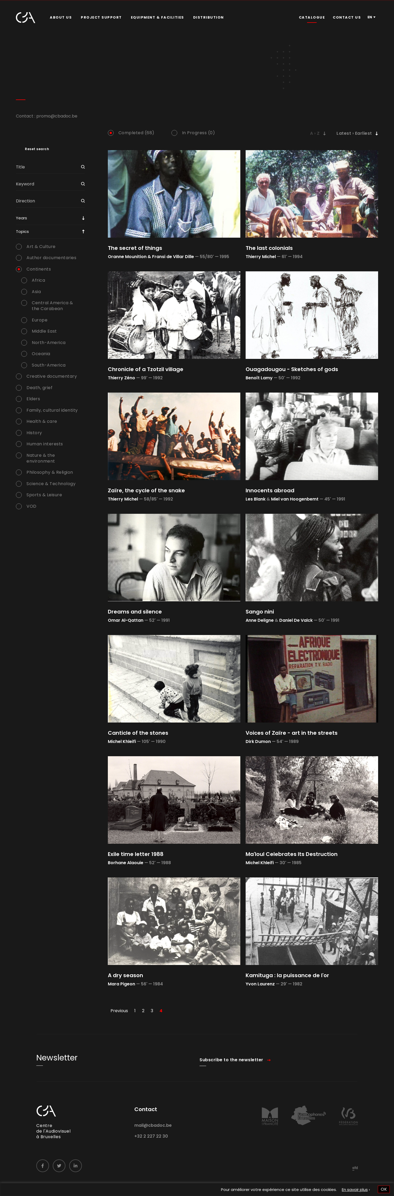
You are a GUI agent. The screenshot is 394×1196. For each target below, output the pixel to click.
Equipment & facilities (157, 17)
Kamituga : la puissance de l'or (287, 975)
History (34, 433)
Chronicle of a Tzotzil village (145, 369)
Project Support (101, 17)
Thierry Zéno (121, 378)
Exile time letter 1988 (135, 854)
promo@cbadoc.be (56, 116)
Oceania (41, 354)
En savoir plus (355, 1189)
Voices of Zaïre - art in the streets (292, 733)
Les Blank (255, 499)
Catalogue (312, 17)
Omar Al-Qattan (125, 620)
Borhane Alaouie (125, 863)
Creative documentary (51, 376)
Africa (38, 280)
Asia (36, 292)
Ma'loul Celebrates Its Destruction (292, 854)
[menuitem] (61, 17)
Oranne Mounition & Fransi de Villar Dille (151, 257)
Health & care (41, 421)
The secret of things (135, 248)
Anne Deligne (260, 620)
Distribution (208, 17)
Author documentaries (51, 258)
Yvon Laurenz (260, 984)
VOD (31, 506)
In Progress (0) (198, 133)
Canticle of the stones (138, 733)
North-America (49, 343)
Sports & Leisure (44, 495)
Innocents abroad (270, 490)
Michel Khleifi (122, 741)
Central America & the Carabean (52, 306)
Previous (119, 1011)
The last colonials (269, 248)
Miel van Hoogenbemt (294, 499)
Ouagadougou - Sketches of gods (292, 369)
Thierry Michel (261, 257)
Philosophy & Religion (49, 472)
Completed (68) (136, 133)
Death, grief (39, 388)
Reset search (37, 149)
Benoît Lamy (259, 378)
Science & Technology (51, 484)
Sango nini (260, 611)
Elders (33, 399)
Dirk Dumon (258, 741)
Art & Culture (41, 247)
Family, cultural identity (52, 410)
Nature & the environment (40, 458)
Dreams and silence (135, 611)
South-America (49, 365)
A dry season (125, 975)
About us (61, 17)
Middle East (44, 331)
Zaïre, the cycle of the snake (146, 490)
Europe (39, 320)
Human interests (44, 444)
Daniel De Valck (296, 620)
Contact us (347, 17)
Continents (38, 269)
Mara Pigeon (121, 984)
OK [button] (384, 1189)
